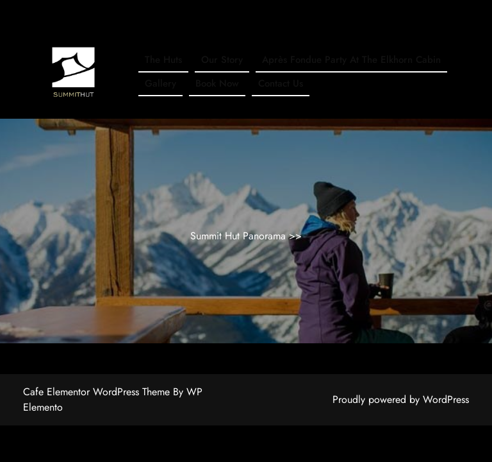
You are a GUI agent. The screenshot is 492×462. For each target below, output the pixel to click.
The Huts (163, 60)
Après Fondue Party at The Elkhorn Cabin (351, 60)
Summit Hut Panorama (239, 235)
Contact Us (280, 83)
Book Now (217, 83)
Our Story (222, 60)
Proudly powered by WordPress (400, 399)
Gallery (160, 83)
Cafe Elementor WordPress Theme (98, 391)
